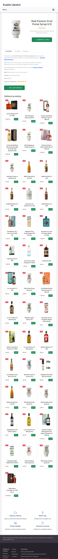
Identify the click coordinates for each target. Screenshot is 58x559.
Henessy (5, 553)
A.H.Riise (14, 556)
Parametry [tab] (17, 51)
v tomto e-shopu (38, 67)
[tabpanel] (24, 69)
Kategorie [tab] (25, 51)
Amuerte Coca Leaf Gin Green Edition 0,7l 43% (46, 233)
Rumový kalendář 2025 (27, 551)
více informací (15, 88)
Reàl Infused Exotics (41, 33)
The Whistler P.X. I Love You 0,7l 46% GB (12, 233)
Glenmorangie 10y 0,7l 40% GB (29, 556)
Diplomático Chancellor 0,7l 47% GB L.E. (12, 490)
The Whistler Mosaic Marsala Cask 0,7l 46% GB (46, 290)
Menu (5, 10)
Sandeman (15, 554)
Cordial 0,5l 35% (46, 261)
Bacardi (14, 551)
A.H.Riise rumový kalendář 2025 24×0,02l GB (33, 554)
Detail (16, 119)
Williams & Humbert (6, 557)
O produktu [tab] (8, 51)
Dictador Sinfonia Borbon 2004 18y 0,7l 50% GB (47, 147)
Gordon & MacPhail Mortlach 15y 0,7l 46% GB (46, 117)
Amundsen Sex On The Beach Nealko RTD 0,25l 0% (46, 319)
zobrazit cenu (43, 39)
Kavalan (14, 549)
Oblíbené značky (6, 550)
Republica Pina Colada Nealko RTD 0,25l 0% (29, 233)
